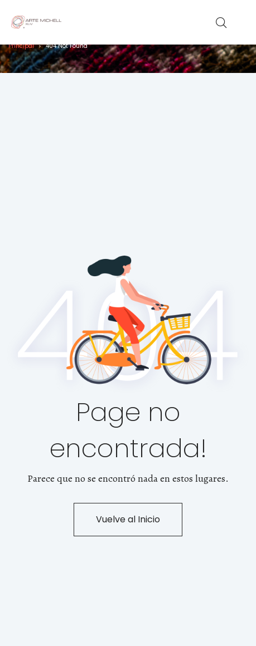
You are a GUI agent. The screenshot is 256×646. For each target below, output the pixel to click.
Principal (21, 46)
